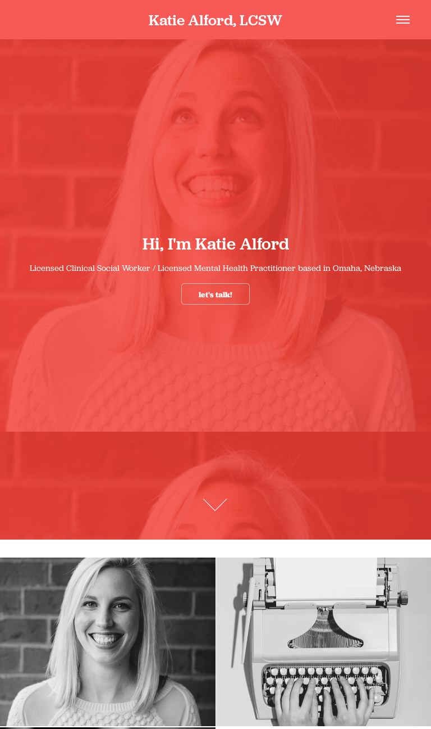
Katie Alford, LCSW (215, 19)
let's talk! (215, 294)
